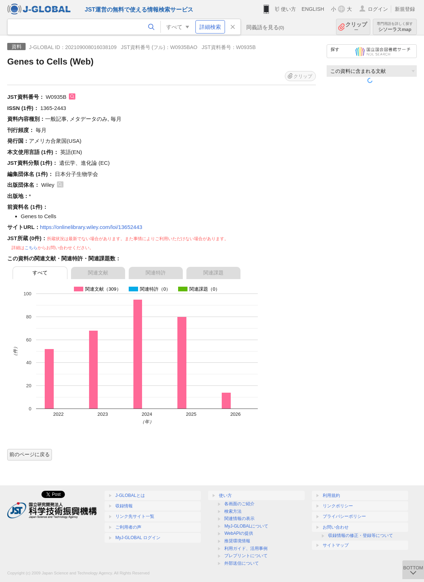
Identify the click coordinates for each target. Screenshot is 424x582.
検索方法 (233, 511)
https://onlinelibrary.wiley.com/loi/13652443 (91, 227)
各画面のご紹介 (239, 503)
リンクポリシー (338, 505)
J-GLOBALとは (130, 495)
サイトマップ (336, 545)
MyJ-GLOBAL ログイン (137, 537)
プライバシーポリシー (344, 516)
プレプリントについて (246, 555)
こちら (31, 247)
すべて (40, 272)
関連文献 (98, 272)
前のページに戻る (29, 454)
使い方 (288, 9)
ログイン (378, 9)
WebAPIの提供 (238, 533)
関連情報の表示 (239, 518)
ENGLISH (312, 9)
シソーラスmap (395, 27)
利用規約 (331, 495)
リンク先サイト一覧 (134, 516)
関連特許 (156, 272)
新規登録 (405, 9)
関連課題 (213, 272)
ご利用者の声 (128, 527)
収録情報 (124, 505)
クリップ (356, 26)
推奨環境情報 (237, 540)
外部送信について (241, 563)
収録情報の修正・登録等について (360, 535)
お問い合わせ (336, 527)
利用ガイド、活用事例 (246, 548)
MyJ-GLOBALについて (246, 526)
